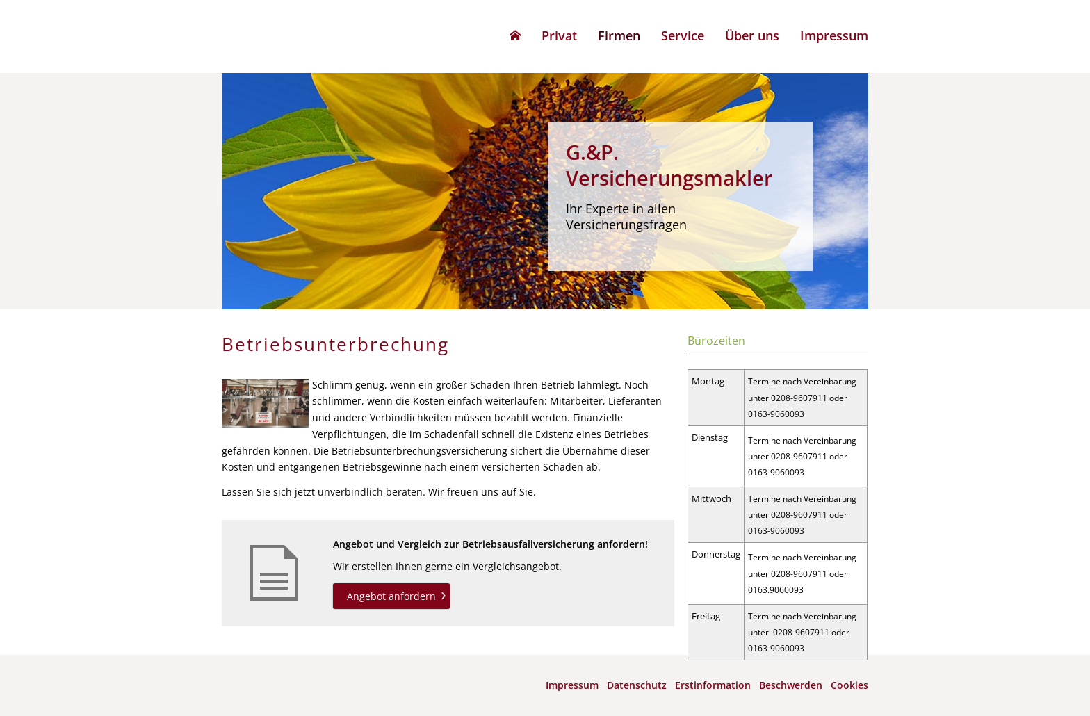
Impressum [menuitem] (834, 35)
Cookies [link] (849, 685)
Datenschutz (637, 685)
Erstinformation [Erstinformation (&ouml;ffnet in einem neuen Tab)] (713, 685)
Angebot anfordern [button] (391, 596)
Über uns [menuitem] (752, 35)
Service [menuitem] (682, 35)
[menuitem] (515, 35)
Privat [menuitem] (559, 35)
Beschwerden (790, 685)
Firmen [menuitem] (619, 35)
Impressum (572, 685)
